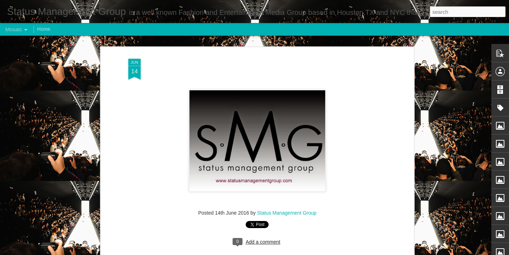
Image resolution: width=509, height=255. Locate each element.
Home (43, 29)
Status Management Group (286, 213)
